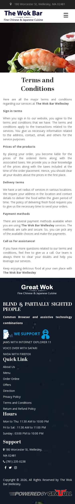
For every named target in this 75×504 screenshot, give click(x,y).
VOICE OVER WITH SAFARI (20, 348)
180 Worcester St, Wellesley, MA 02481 (37, 4)
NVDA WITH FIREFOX (17, 354)
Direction (9, 391)
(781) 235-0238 (14, 461)
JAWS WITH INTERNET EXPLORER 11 (27, 342)
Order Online (11, 379)
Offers (7, 385)
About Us (9, 367)
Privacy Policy (12, 397)
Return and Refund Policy (19, 409)
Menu (6, 373)
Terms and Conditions (17, 403)
